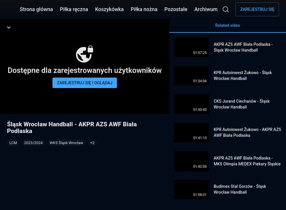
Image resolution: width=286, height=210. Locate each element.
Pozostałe (175, 9)
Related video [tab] (227, 28)
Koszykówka (109, 9)
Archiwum (205, 9)
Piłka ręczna (74, 9)
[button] (92, 142)
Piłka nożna (144, 9)
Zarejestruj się (257, 9)
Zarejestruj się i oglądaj (85, 82)
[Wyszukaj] (226, 9)
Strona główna (36, 9)
